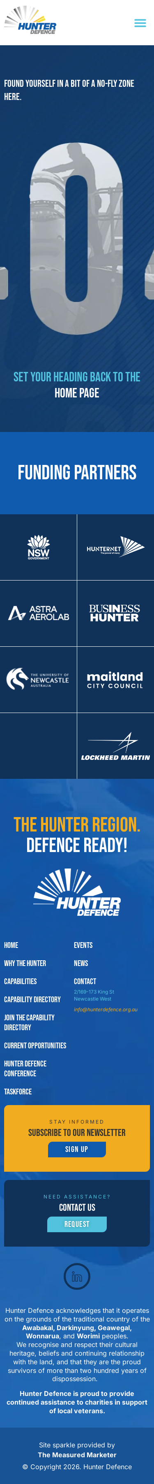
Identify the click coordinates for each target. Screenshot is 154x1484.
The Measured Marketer (77, 1455)
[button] (140, 23)
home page (77, 394)
